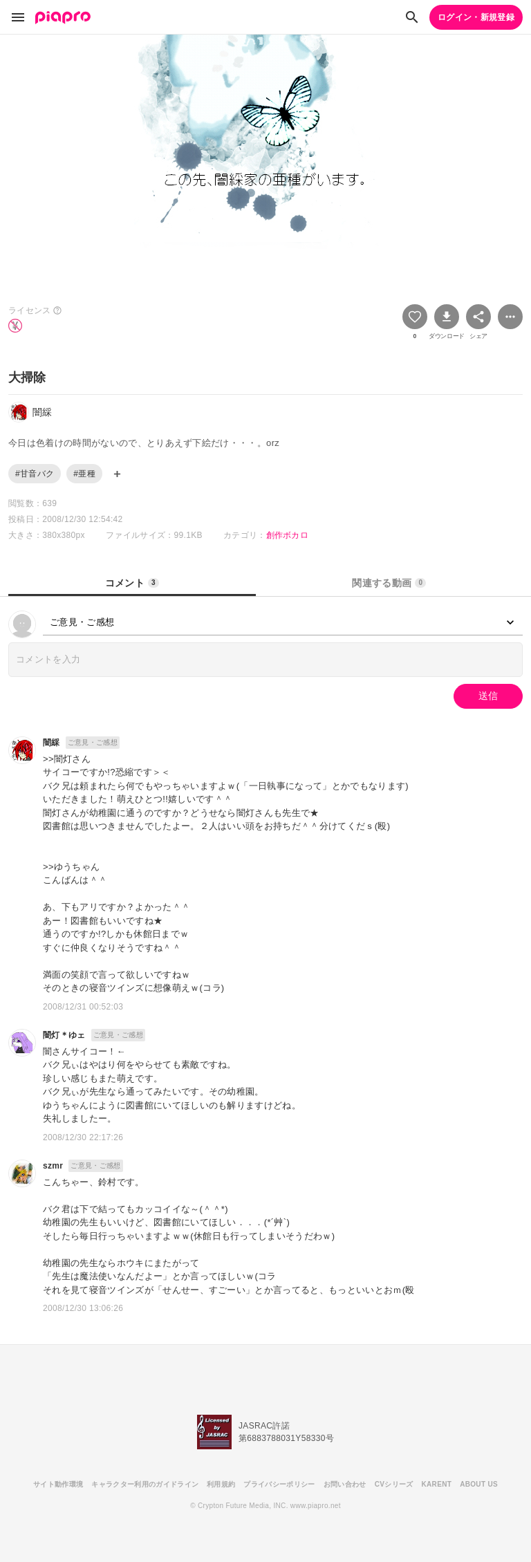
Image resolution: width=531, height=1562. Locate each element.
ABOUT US (479, 1484)
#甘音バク (34, 473)
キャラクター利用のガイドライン (144, 1484)
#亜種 (84, 473)
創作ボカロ (287, 535)
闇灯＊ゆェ (64, 1035)
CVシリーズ (394, 1484)
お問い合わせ (345, 1484)
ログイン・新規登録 (476, 17)
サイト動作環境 (58, 1484)
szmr (53, 1166)
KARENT (437, 1484)
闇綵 (51, 742)
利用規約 (221, 1484)
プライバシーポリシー (279, 1484)
